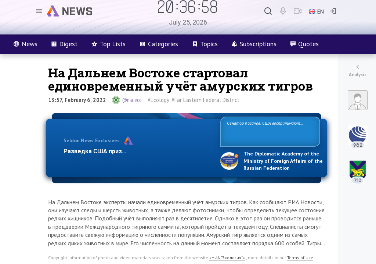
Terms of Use (300, 257)
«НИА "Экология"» (227, 257)
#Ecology (158, 99)
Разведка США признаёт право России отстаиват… (138, 151)
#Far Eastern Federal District (205, 99)
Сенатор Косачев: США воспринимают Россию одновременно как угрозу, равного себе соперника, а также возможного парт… (269, 131)
